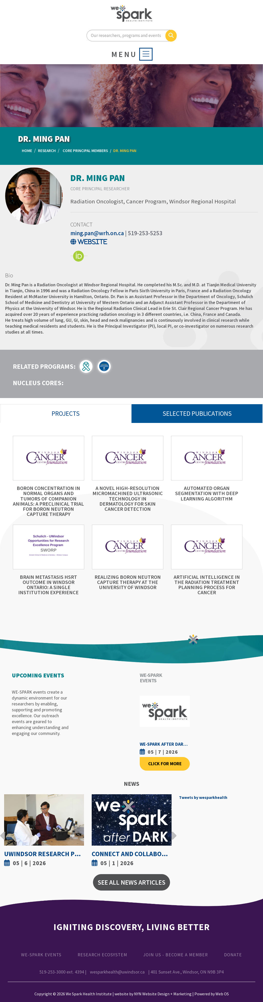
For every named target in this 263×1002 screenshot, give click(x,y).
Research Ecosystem (102, 955)
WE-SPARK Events (41, 955)
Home (27, 150)
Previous (2, 831)
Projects (66, 413)
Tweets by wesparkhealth (203, 797)
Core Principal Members (85, 150)
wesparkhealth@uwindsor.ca (117, 972)
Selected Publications (197, 413)
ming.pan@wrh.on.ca (97, 233)
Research (47, 150)
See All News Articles (131, 882)
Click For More (165, 764)
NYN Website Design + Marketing (163, 993)
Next (172, 831)
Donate (233, 955)
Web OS (222, 993)
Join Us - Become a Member (175, 955)
